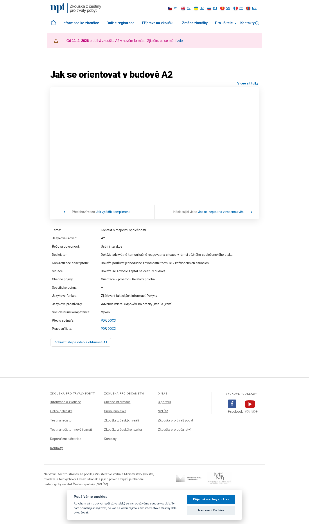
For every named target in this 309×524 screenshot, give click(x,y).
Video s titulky (248, 83)
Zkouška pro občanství (174, 430)
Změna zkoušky (195, 23)
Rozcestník (52, 22)
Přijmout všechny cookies (211, 499)
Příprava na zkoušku (158, 23)
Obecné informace (117, 402)
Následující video (208, 212)
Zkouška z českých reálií (121, 420)
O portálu (164, 402)
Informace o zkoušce (65, 402)
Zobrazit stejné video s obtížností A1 (80, 342)
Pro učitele (224, 23)
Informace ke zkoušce (81, 23)
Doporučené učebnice (65, 439)
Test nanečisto (61, 420)
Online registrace (120, 23)
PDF (103, 320)
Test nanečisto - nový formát (71, 430)
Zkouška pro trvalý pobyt (175, 420)
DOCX (112, 320)
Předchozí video (101, 212)
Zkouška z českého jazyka (123, 430)
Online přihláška (61, 411)
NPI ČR (163, 411)
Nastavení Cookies (211, 510)
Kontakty (247, 23)
